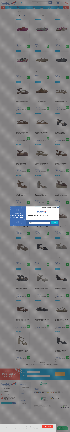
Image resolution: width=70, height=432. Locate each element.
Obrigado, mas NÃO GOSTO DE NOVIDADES (49, 207)
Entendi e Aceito (47, 426)
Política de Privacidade (21, 429)
